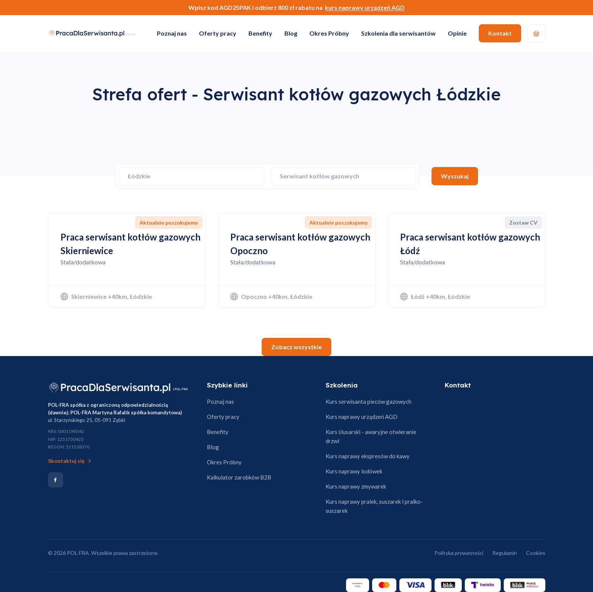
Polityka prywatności (459, 553)
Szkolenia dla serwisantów (398, 33)
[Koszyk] (536, 33)
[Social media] (55, 479)
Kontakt (500, 33)
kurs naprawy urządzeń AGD (365, 7)
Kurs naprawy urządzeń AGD (361, 416)
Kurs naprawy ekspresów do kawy (368, 456)
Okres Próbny (329, 33)
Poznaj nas (172, 33)
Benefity (260, 33)
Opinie (457, 33)
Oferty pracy (217, 33)
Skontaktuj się (70, 461)
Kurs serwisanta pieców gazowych (368, 401)
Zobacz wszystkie (296, 346)
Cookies (535, 553)
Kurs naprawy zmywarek (356, 486)
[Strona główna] (118, 387)
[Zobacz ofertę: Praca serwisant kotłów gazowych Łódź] (466, 260)
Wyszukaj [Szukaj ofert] (455, 176)
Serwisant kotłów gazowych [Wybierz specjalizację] (319, 176)
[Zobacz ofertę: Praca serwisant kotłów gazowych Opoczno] (297, 260)
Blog (290, 33)
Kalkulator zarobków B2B (239, 477)
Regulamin (504, 553)
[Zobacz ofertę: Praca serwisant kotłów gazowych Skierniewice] (127, 260)
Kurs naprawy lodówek (354, 471)
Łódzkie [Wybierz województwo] (139, 176)
